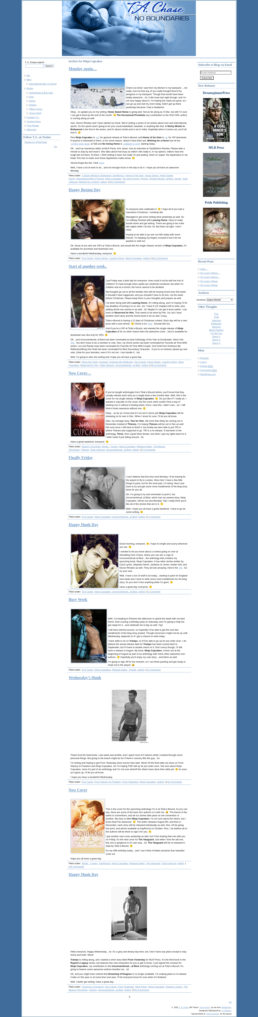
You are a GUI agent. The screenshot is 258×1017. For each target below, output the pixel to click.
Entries (206, 366)
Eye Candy (87, 258)
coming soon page (80, 143)
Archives (201, 299)
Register (204, 358)
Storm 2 (216, 339)
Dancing (216, 327)
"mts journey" (204, 1007)
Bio (28, 75)
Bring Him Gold (90, 362)
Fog (216, 314)
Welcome (31, 129)
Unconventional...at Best (127, 365)
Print (31, 97)
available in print (131, 143)
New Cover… (80, 373)
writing (103, 182)
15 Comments (77, 866)
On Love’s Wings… (210, 273)
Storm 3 (216, 343)
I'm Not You (216, 333)
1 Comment (154, 516)
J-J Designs (226, 1011)
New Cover (78, 790)
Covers (114, 446)
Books (30, 88)
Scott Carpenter (212, 1014)
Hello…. (204, 269)
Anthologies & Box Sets (41, 92)
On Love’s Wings (209, 281)
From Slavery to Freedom (108, 782)
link (72, 342)
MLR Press (141, 986)
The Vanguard (153, 863)
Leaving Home (116, 258)
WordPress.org (208, 374)
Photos (144, 178)
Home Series (152, 175)
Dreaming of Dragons (93, 986)
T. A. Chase (183, 1007)
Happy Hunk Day (83, 524)
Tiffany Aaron (35, 109)
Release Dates (144, 446)
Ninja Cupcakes (113, 178)
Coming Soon (34, 121)
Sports (178, 178)
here (101, 163)
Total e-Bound (107, 365)
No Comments (117, 182)
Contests (103, 362)
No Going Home (131, 178)
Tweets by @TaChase (35, 142)
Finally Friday (81, 457)
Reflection (216, 323)
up (166, 137)
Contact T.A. (33, 117)
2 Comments (148, 449)
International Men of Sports (90, 178)
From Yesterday (130, 782)
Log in (203, 362)
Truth (216, 317)
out (97, 137)
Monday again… (83, 69)
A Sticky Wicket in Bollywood (96, 175)
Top (55, 146)
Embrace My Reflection (121, 362)
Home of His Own (135, 175)
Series (32, 100)
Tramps (132, 669)
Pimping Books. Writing (161, 178)
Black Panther (216, 330)
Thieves (85, 449)
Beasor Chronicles (91, 446)
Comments (208, 370)
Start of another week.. (88, 266)
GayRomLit (118, 175)
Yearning (216, 320)
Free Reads (33, 125)
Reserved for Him (89, 365)
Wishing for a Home (89, 182)
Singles (32, 105)
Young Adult (35, 113)
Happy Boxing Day (85, 190)
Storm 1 (216, 336)
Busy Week (78, 599)
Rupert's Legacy (174, 986)
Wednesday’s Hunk (85, 677)
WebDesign (226, 1007)
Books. (105, 446)
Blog (29, 79)
